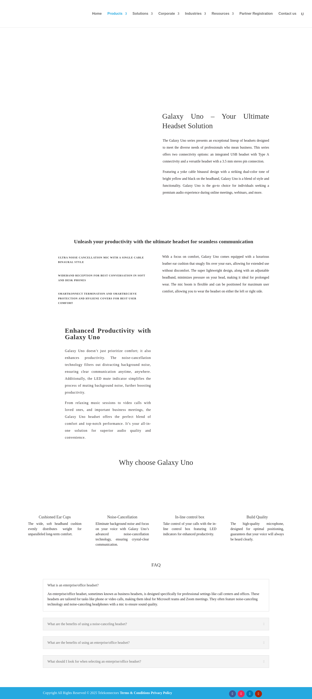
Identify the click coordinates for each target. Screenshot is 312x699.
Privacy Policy (161, 693)
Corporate (166, 13)
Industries (193, 13)
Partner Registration (256, 13)
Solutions (140, 13)
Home (97, 13)
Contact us (287, 13)
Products (114, 13)
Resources (220, 13)
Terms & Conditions (135, 693)
